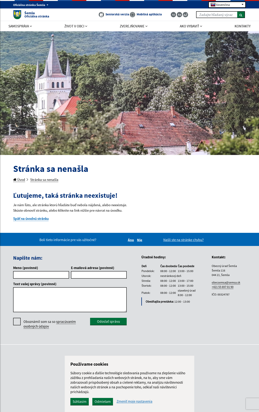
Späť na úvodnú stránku (31, 218)
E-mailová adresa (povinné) (92, 267)
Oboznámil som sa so (49, 324)
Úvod (19, 179)
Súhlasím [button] (80, 401)
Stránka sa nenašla (44, 179)
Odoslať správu (108, 321)
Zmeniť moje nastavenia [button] (134, 401)
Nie (140, 240)
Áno (131, 240)
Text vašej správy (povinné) (34, 284)
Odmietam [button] (103, 401)
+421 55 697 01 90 (222, 287)
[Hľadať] (241, 14)
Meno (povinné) (25, 267)
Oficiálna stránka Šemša (30, 5)
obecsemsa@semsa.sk (226, 282)
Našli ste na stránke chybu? (183, 240)
